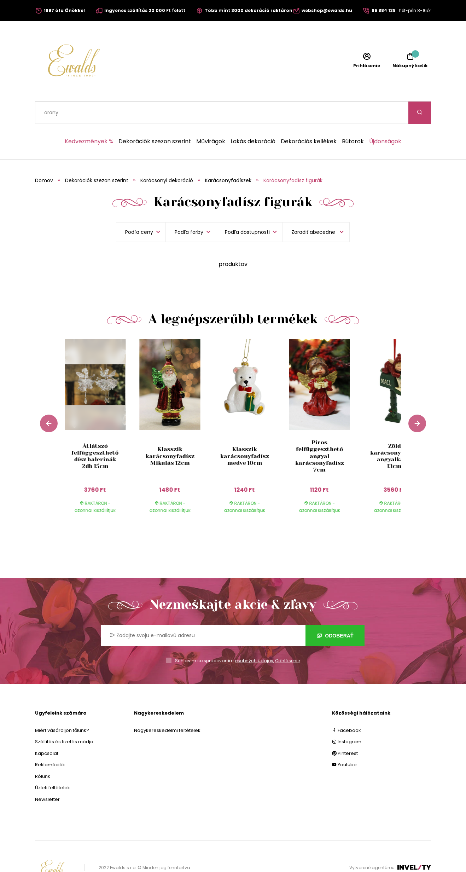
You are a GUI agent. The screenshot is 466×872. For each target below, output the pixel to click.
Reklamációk (50, 742)
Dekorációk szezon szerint (154, 119)
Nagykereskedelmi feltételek (167, 708)
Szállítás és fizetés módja (64, 719)
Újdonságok (385, 119)
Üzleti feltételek (52, 765)
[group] (102, 410)
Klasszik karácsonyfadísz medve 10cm (244, 433)
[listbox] (316, 210)
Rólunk (42, 754)
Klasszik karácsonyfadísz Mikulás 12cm (169, 433)
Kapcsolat (46, 731)
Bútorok (353, 119)
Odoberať (335, 613)
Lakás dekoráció (253, 119)
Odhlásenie (287, 638)
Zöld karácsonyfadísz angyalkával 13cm (394, 433)
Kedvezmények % (89, 119)
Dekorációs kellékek (309, 119)
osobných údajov (254, 638)
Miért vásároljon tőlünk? (62, 708)
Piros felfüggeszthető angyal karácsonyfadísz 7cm (319, 434)
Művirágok (210, 119)
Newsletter (47, 777)
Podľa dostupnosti (247, 209)
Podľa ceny (139, 209)
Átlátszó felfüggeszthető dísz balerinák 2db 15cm (95, 433)
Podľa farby (189, 209)
